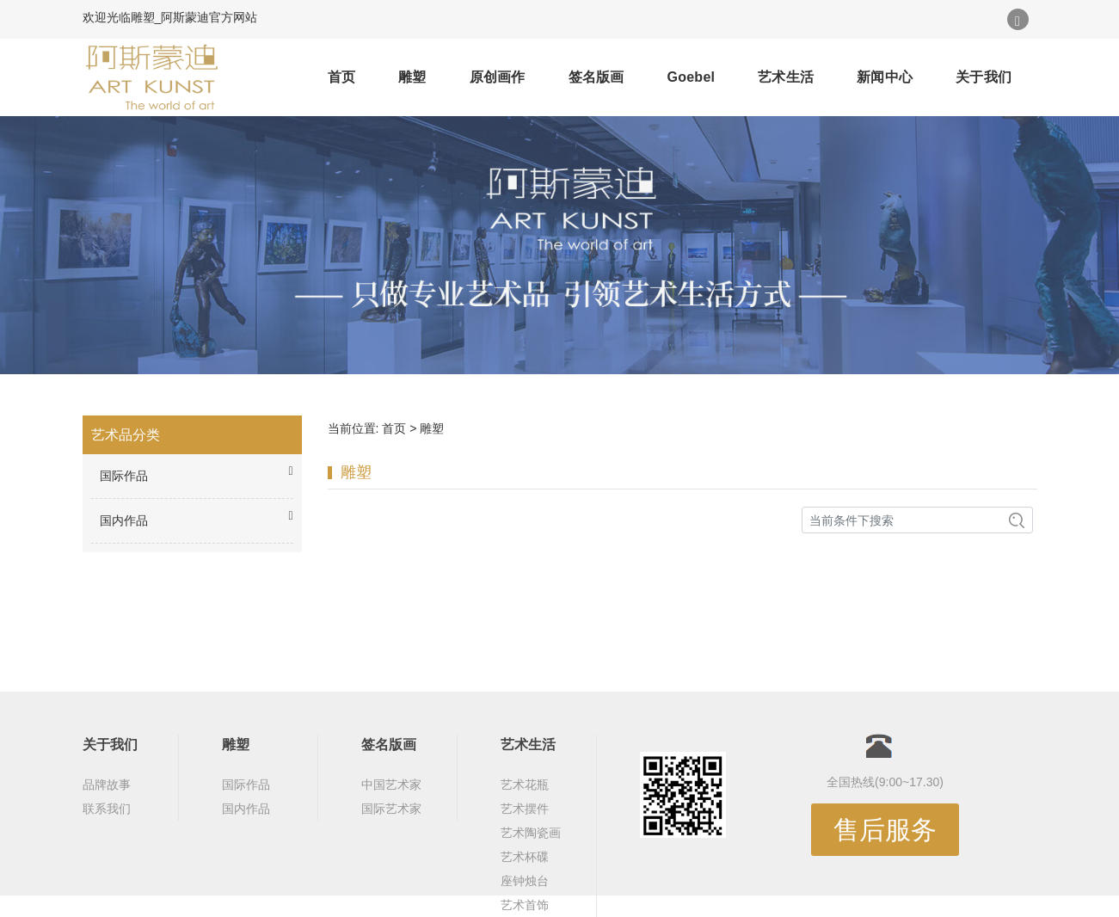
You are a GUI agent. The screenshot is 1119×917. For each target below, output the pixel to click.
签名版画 (596, 77)
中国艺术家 (391, 784)
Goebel (691, 77)
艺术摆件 (525, 808)
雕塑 (412, 77)
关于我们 (983, 77)
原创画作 (498, 77)
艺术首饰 (525, 905)
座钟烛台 (525, 881)
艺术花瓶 (525, 784)
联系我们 (107, 808)
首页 (342, 77)
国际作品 (246, 784)
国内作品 (246, 808)
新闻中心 (885, 77)
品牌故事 (107, 784)
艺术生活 (786, 77)
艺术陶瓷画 (531, 833)
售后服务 (885, 829)
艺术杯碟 (525, 857)
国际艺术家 (391, 808)
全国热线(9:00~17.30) (885, 782)
